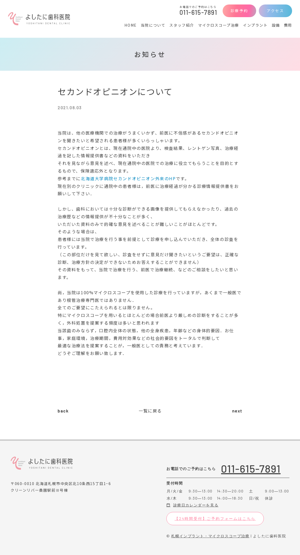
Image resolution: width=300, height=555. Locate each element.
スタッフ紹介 (181, 25)
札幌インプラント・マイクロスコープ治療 (210, 536)
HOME (130, 25)
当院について (153, 25)
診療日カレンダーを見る (192, 505)
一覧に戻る (150, 410)
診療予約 (239, 10)
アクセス (275, 10)
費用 (288, 25)
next (237, 410)
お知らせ (150, 54)
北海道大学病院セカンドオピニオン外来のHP (128, 178)
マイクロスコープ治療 (218, 25)
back (63, 410)
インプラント (255, 25)
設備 (276, 25)
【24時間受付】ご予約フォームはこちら (215, 518)
